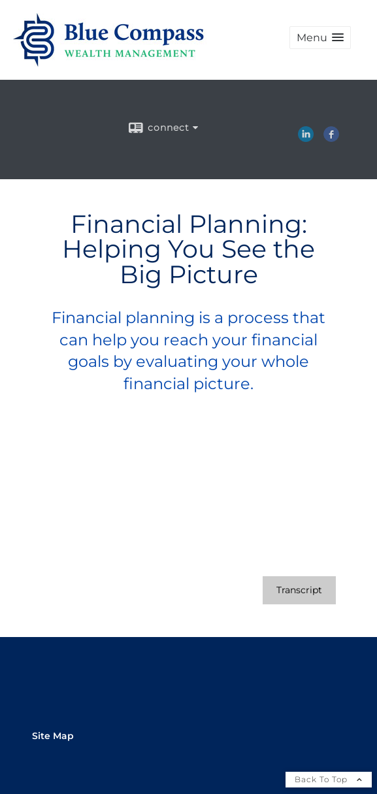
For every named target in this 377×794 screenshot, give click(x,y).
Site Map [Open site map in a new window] (53, 736)
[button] (320, 37)
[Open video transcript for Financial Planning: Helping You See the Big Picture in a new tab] (299, 590)
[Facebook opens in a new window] (331, 137)
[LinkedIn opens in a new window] (306, 137)
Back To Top (329, 779)
